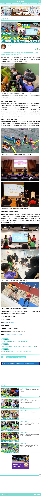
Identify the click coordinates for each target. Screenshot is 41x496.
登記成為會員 (37, 494)
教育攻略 (20, 3)
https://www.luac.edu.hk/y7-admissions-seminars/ (13, 334)
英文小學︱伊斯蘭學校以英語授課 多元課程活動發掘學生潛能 (14, 341)
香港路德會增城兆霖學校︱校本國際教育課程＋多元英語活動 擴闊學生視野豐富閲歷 (19, 346)
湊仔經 (12, 3)
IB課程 (13, 357)
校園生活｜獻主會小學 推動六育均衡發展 (29, 412)
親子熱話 (4, 3)
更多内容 (3, 385)
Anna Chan (9, 45)
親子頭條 (18, 363)
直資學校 (8, 357)
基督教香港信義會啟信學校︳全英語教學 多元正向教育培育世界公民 (16, 351)
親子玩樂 (28, 3)
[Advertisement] (20, 374)
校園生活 (11, 19)
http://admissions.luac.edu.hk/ (9, 322)
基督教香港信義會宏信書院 (20, 357)
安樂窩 (37, 3)
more (39, 396)
